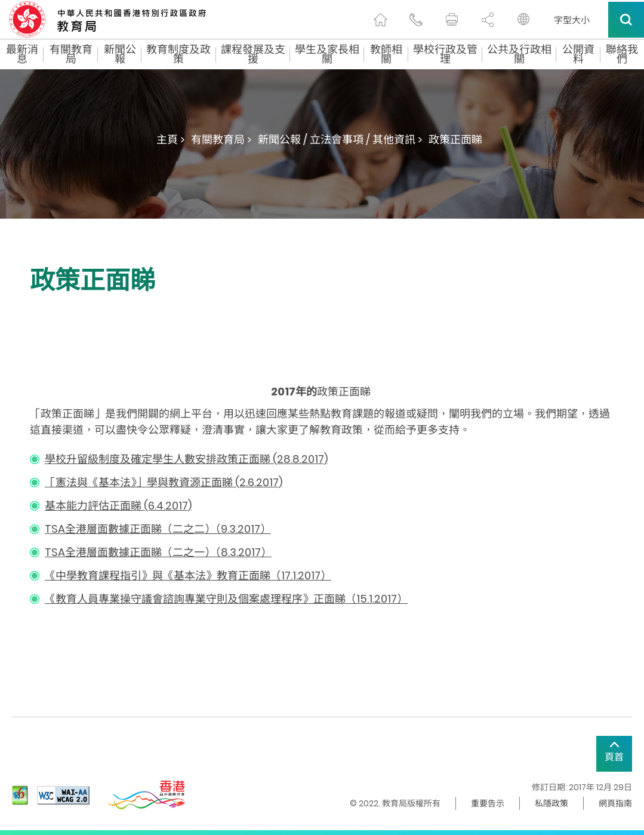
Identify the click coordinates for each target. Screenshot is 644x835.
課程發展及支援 (253, 54)
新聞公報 (120, 54)
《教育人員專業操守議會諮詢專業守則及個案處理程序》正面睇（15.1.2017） (226, 598)
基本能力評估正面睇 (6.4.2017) (118, 505)
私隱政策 (551, 803)
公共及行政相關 (519, 54)
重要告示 (487, 803)
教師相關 (386, 54)
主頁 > (170, 139)
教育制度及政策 (178, 54)
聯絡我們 (622, 54)
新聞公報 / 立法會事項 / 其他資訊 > (340, 139)
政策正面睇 (455, 139)
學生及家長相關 (327, 54)
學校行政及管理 (445, 54)
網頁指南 (615, 803)
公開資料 (578, 54)
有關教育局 (71, 54)
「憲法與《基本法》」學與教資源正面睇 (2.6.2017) (163, 482)
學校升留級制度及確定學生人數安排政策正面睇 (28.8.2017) (186, 459)
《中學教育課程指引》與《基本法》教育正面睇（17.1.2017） (188, 575)
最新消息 (22, 54)
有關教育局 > (221, 139)
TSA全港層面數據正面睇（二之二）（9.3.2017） (158, 528)
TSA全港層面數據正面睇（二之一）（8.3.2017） (158, 552)
